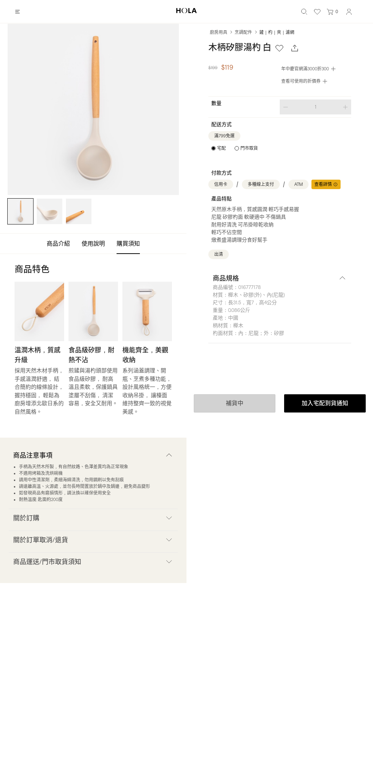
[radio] (218, 148)
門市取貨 (249, 148)
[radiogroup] (234, 148)
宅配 (221, 148)
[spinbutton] (315, 106)
